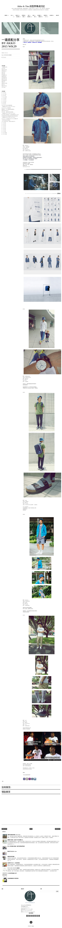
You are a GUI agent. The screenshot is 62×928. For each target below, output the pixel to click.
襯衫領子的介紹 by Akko (12, 851)
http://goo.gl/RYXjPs (26, 166)
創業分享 (57, 15)
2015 (4, 96)
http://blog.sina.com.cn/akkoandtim (29, 911)
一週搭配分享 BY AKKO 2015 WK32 (8, 106)
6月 (3, 124)
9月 (3, 102)
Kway (25, 608)
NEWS (46, 16)
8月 (3, 103)
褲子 (25, 383)
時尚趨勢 (38, 15)
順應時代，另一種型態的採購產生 (8, 109)
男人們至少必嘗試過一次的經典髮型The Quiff (10, 114)
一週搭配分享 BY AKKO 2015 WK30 (8, 113)
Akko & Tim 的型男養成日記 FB (30, 902)
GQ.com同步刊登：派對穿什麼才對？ (9, 121)
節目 (35, 16)
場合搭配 (17, 16)
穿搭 (28, 15)
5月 (3, 125)
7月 (3, 122)
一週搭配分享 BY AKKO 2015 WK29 (8, 117)
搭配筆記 (28, 16)
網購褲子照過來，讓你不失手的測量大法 (15, 839)
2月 (3, 129)
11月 (4, 99)
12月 (4, 98)
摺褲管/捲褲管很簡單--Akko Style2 (14, 834)
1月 (3, 131)
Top (31, 922)
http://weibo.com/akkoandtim (27, 910)
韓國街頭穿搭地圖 (11, 856)
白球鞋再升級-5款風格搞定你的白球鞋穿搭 (10, 116)
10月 (4, 101)
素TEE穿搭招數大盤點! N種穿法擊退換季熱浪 (16, 846)
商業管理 (45, 15)
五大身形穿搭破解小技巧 (12, 873)
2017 (4, 94)
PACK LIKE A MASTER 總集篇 (13, 868)
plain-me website (28, 909)
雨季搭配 (23, 15)
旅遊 (33, 15)
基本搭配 (51, 15)
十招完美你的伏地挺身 (6, 120)
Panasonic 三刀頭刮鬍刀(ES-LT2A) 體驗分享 (10, 118)
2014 (4, 132)
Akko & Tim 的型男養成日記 (31, 6)
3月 (3, 128)
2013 (4, 134)
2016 (4, 95)
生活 (11, 15)
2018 (4, 92)
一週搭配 (5, 15)
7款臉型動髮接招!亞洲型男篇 (13, 878)
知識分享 (17, 15)
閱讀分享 (40, 16)
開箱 (23, 16)
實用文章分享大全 (5, 110)
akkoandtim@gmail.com (25, 907)
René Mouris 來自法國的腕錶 (7, 105)
